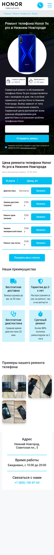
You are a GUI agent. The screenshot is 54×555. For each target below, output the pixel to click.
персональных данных (28, 148)
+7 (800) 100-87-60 (27, 482)
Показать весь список (27, 257)
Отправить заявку (27, 138)
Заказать (40, 190)
